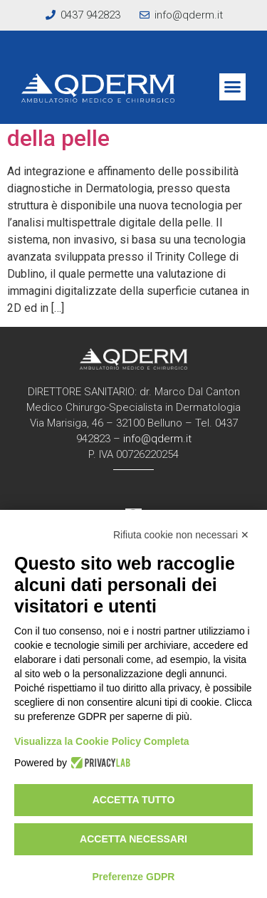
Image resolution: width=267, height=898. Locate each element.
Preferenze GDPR (134, 876)
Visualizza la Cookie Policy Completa (101, 741)
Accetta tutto (134, 799)
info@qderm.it (157, 438)
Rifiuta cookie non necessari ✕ (181, 535)
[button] (232, 86)
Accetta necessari (133, 839)
